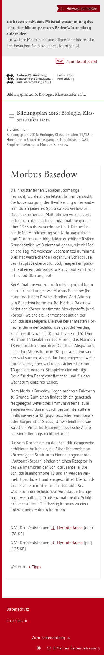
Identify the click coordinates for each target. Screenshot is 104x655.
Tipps (36, 566)
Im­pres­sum (16, 620)
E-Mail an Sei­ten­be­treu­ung (73, 648)
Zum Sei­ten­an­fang (51, 637)
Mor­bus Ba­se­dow (54, 144)
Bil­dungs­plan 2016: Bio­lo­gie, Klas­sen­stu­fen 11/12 (46, 94)
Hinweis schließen (78, 8)
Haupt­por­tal (68, 45)
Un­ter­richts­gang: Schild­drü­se (51, 139)
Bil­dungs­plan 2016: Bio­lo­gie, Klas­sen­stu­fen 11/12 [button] (51, 116)
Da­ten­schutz (17, 609)
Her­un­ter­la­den (70, 527)
